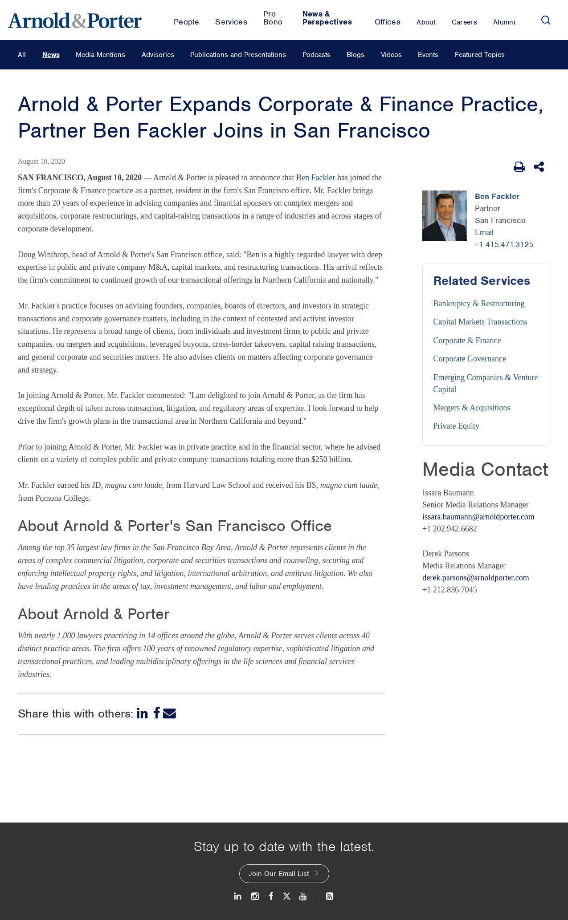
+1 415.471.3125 (504, 244)
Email (484, 232)
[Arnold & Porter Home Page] (75, 20)
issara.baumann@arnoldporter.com (478, 516)
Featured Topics (480, 54)
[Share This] (539, 167)
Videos (391, 54)
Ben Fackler (315, 177)
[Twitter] (286, 896)
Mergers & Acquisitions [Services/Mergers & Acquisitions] (472, 407)
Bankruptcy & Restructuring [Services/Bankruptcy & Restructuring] (479, 303)
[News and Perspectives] (326, 896)
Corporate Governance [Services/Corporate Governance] (469, 358)
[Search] (545, 20)
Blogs (355, 54)
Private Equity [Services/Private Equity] (456, 425)
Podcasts (316, 54)
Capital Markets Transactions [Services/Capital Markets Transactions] (480, 321)
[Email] (169, 713)
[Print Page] (519, 167)
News (51, 54)
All (22, 54)
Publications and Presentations (238, 54)
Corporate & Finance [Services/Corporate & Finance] (467, 340)
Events (428, 54)
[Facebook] (156, 713)
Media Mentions (100, 54)
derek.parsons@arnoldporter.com (475, 577)
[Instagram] (255, 896)
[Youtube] (303, 896)
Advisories (158, 54)
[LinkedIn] (143, 713)
